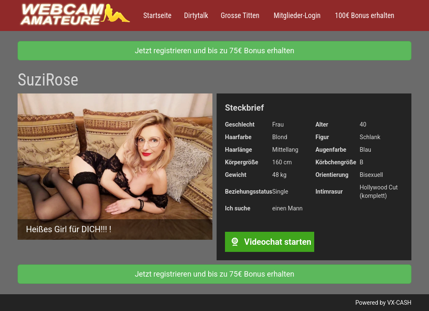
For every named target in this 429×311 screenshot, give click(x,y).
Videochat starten (269, 242)
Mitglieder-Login (296, 15)
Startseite (157, 15)
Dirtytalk (196, 15)
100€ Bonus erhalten (363, 15)
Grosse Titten (240, 15)
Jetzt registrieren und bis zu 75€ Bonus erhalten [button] (215, 50)
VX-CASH (399, 302)
